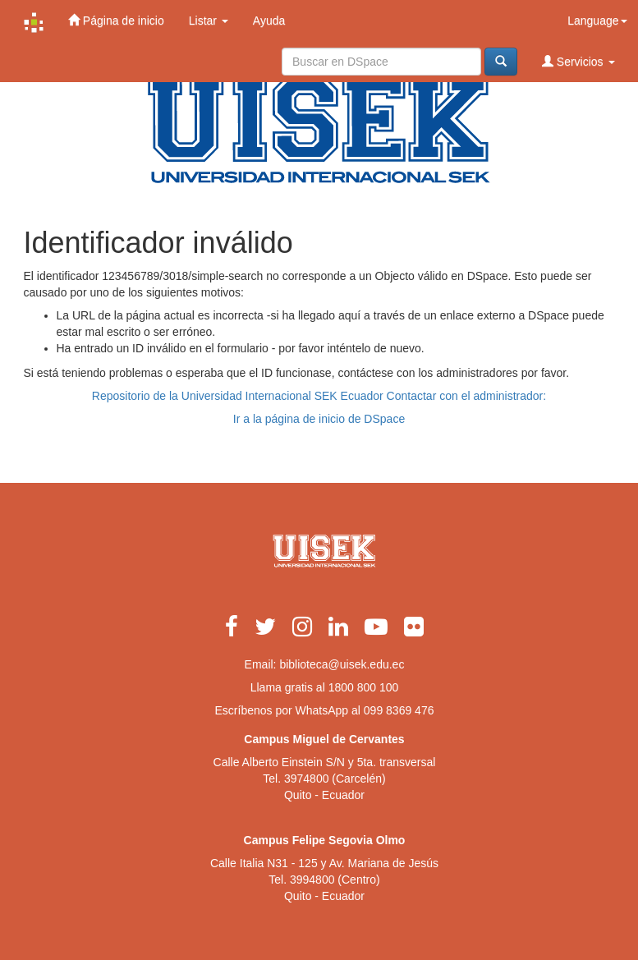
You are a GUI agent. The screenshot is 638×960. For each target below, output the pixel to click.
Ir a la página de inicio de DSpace (319, 418)
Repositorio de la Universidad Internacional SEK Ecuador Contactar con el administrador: (319, 395)
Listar (208, 20)
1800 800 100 (363, 687)
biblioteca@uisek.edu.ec (341, 664)
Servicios (578, 61)
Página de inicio (116, 20)
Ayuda (269, 20)
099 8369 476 (399, 710)
